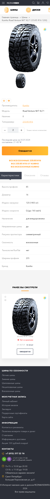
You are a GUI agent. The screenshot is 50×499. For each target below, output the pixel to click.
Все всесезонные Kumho (25, 166)
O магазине (7, 435)
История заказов (10, 405)
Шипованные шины (11, 383)
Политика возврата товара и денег (18, 431)
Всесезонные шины (11, 391)
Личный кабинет (10, 401)
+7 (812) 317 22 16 (15, 453)
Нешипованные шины (12, 387)
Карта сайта (7, 417)
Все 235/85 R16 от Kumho (25, 163)
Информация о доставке (14, 439)
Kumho (26, 105)
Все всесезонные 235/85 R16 (25, 160)
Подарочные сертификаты (14, 413)
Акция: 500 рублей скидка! (15, 443)
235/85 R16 (28, 122)
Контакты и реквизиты (12, 427)
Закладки (6, 409)
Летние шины (8, 375)
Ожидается (25, 352)
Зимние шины (8, 379)
